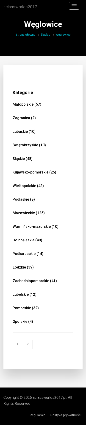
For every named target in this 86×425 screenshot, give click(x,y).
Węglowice (62, 34)
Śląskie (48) (23, 158)
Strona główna (25, 34)
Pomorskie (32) (26, 308)
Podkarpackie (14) (28, 254)
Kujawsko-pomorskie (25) (34, 172)
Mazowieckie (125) (29, 213)
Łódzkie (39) (23, 267)
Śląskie (45, 34)
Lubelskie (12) (24, 294)
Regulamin (37, 415)
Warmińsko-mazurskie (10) (35, 226)
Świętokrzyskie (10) (29, 145)
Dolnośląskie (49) (27, 240)
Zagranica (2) (24, 118)
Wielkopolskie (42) (28, 186)
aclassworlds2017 (20, 7)
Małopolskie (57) (27, 104)
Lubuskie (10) (24, 131)
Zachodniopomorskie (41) (35, 281)
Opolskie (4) (23, 321)
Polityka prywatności (65, 415)
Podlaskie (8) (24, 199)
